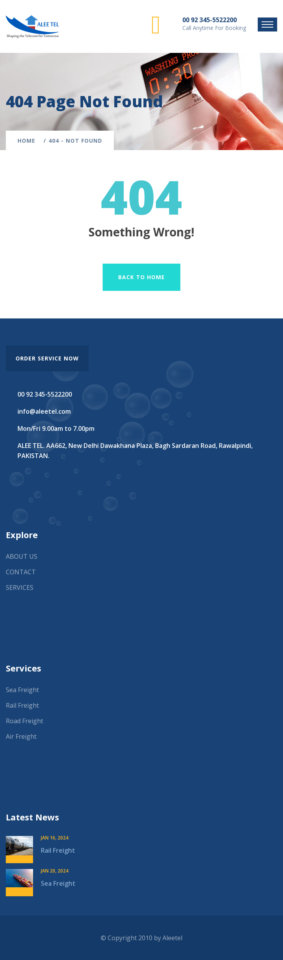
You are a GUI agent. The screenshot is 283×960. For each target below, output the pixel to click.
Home (28, 140)
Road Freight (24, 721)
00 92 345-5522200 (209, 20)
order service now (47, 358)
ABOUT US (21, 556)
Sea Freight (22, 689)
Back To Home (141, 277)
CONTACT (21, 572)
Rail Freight (22, 705)
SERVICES (19, 587)
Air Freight (21, 736)
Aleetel (172, 938)
